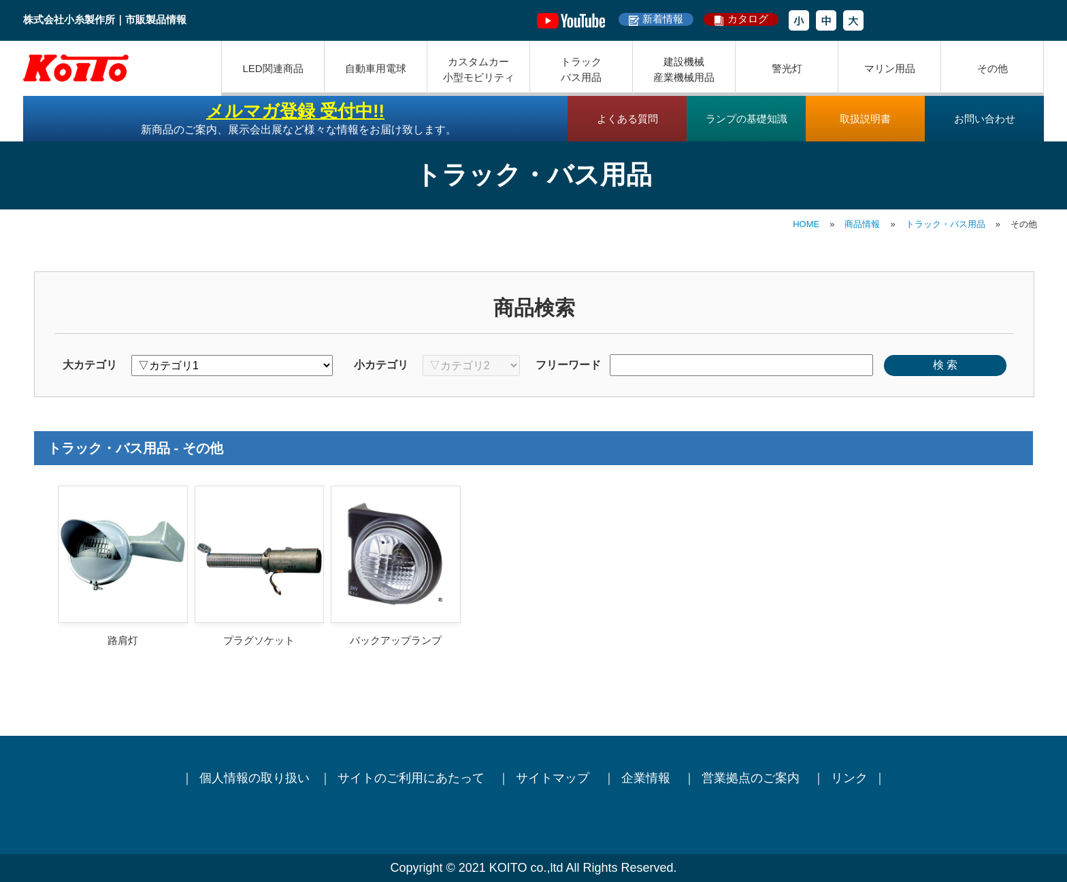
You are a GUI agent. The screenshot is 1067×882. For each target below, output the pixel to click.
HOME (806, 224)
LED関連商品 (272, 68)
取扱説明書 (865, 118)
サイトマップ (554, 778)
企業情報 (647, 778)
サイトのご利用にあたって (413, 778)
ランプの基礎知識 (746, 118)
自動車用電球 (375, 68)
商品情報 (862, 224)
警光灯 (787, 68)
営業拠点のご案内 (752, 778)
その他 (992, 68)
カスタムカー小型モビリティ (478, 69)
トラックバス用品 (581, 69)
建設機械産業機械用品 (684, 69)
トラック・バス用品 (945, 224)
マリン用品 (889, 68)
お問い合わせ (984, 118)
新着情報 (662, 18)
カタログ (747, 18)
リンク (849, 778)
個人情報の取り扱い (254, 778)
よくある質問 (627, 118)
